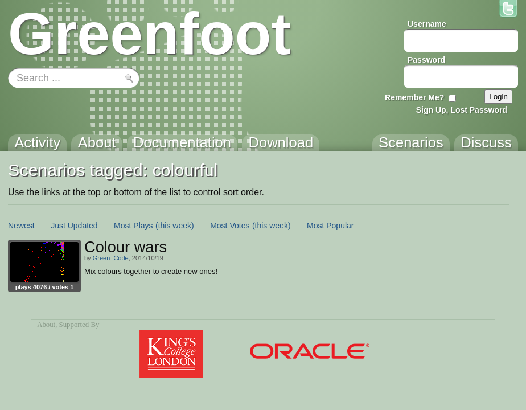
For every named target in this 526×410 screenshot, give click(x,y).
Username (427, 23)
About (46, 325)
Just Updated (74, 225)
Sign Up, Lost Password (461, 109)
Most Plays (133, 225)
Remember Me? (414, 97)
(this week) (174, 225)
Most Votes (229, 225)
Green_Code (111, 258)
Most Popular (330, 225)
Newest (21, 225)
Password (426, 59)
